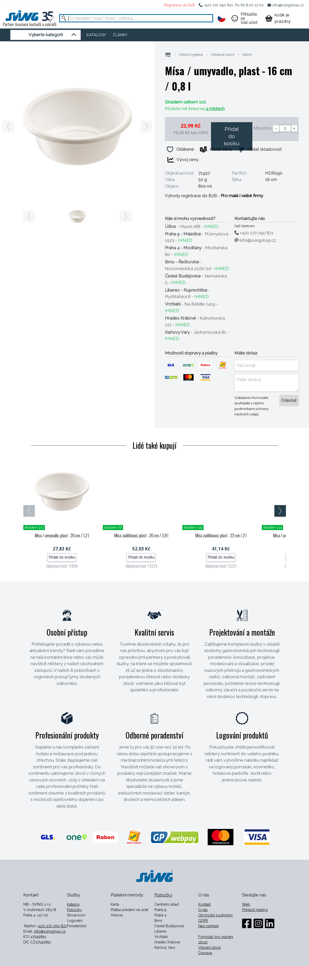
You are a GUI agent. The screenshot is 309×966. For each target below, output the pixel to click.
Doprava (205, 953)
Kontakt (204, 904)
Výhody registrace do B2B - (214, 195)
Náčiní (247, 54)
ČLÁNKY (120, 35)
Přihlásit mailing (255, 910)
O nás (203, 910)
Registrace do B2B (179, 5)
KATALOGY (96, 35)
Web (246, 904)
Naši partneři (208, 926)
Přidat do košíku (232, 136)
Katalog (73, 904)
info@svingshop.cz (288, 5)
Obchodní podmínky (215, 915)
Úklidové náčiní (222, 54)
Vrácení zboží (209, 947)
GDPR (203, 921)
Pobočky (74, 910)
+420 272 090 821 (218, 5)
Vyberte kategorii (53, 35)
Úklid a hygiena (191, 54)
